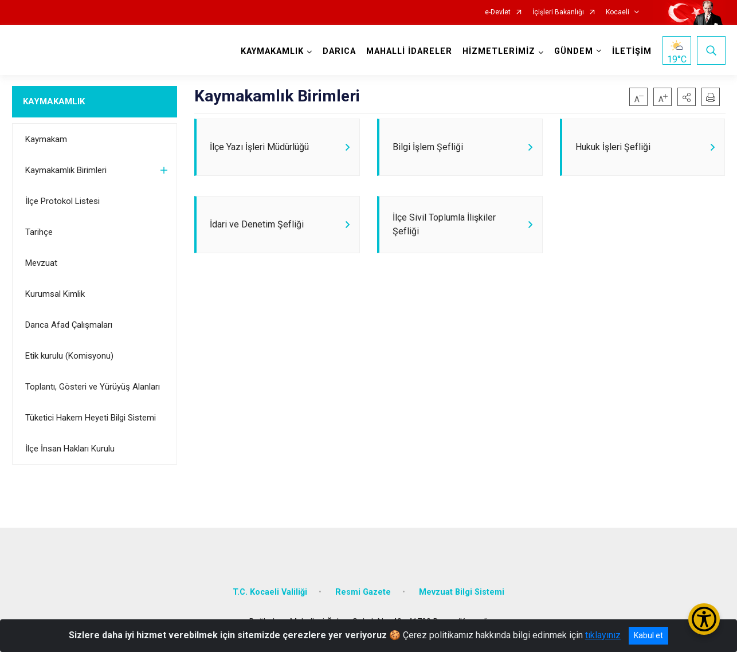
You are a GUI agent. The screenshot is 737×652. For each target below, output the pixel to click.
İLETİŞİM (632, 51)
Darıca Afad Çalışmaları (68, 325)
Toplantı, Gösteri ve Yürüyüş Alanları (92, 387)
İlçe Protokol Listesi (62, 201)
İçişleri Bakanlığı (558, 12)
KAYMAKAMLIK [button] (272, 51)
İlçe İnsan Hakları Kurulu (70, 448)
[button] (686, 97)
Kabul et (648, 635)
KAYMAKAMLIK (54, 101)
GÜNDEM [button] (573, 51)
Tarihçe (39, 232)
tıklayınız (603, 635)
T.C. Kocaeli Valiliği (270, 592)
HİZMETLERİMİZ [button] (498, 51)
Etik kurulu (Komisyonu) (69, 356)
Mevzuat (41, 263)
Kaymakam (46, 139)
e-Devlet (498, 12)
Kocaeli (617, 12)
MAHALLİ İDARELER (409, 51)
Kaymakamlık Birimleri (66, 170)
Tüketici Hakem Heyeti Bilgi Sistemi (90, 418)
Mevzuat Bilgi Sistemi (461, 592)
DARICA (339, 51)
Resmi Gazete (363, 592)
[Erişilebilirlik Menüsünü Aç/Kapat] (704, 619)
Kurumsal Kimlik (55, 294)
